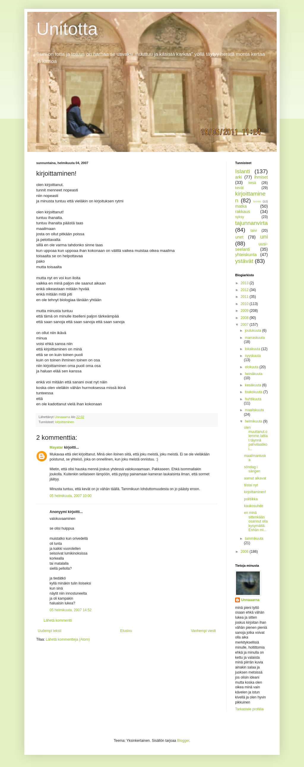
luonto (257, 201)
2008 (245, 318)
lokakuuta (253, 349)
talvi (254, 230)
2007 (245, 325)
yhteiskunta (246, 254)
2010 (245, 304)
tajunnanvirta (251, 223)
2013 (245, 283)
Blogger (183, 741)
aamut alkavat (255, 478)
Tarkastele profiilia (249, 709)
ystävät (244, 261)
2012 (245, 290)
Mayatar (56, 447)
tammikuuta (254, 538)
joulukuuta (253, 330)
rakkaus (242, 211)
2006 (245, 552)
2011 (245, 297)
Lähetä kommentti (58, 620)
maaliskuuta (254, 410)
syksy (239, 217)
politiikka (251, 499)
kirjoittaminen (64, 422)
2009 (245, 311)
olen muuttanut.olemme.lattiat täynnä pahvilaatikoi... (256, 438)
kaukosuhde (253, 506)
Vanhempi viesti (203, 631)
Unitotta (67, 29)
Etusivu (126, 631)
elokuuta (252, 367)
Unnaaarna (250, 600)
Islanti (242, 171)
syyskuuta (253, 356)
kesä (252, 183)
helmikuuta (254, 421)
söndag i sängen (252, 469)
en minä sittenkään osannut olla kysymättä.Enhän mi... (256, 521)
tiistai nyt (251, 485)
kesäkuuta (253, 385)
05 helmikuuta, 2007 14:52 (70, 610)
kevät (239, 188)
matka (241, 206)
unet (239, 237)
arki (238, 177)
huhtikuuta (253, 399)
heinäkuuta (253, 374)
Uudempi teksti (49, 631)
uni (264, 237)
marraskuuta (255, 338)
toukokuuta (254, 392)
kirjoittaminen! (255, 492)
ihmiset (261, 177)
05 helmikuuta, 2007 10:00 (70, 496)
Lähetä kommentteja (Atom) (68, 639)
